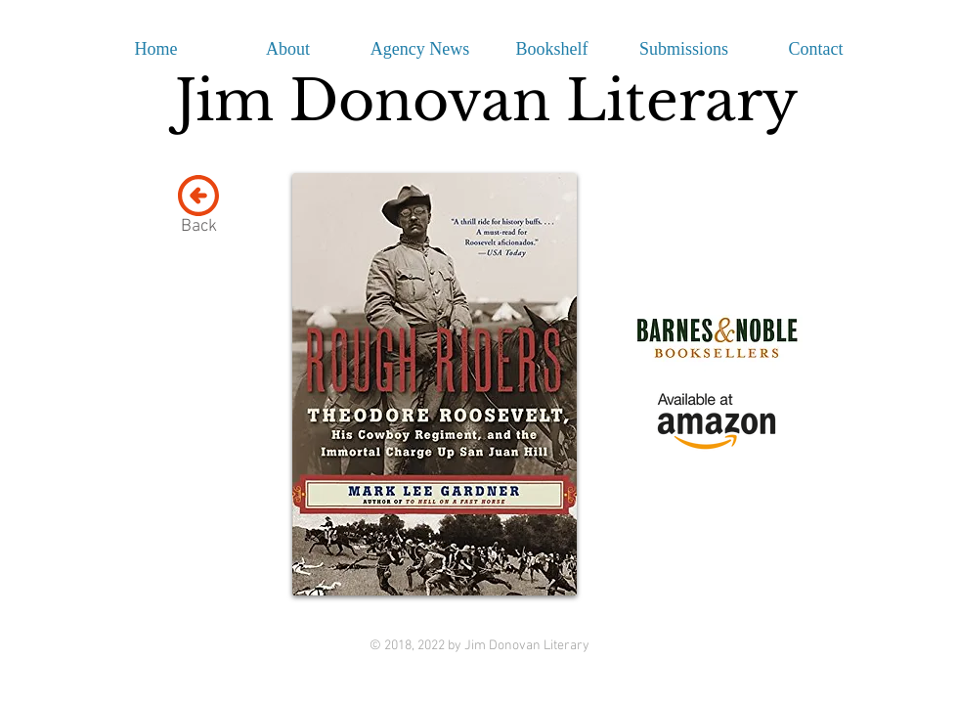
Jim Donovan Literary (486, 100)
